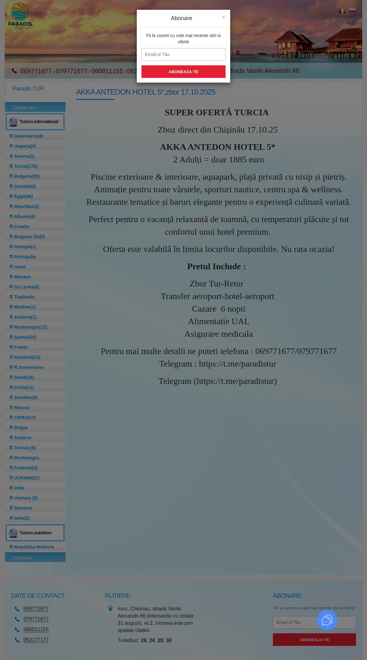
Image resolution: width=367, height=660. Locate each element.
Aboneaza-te (184, 70)
